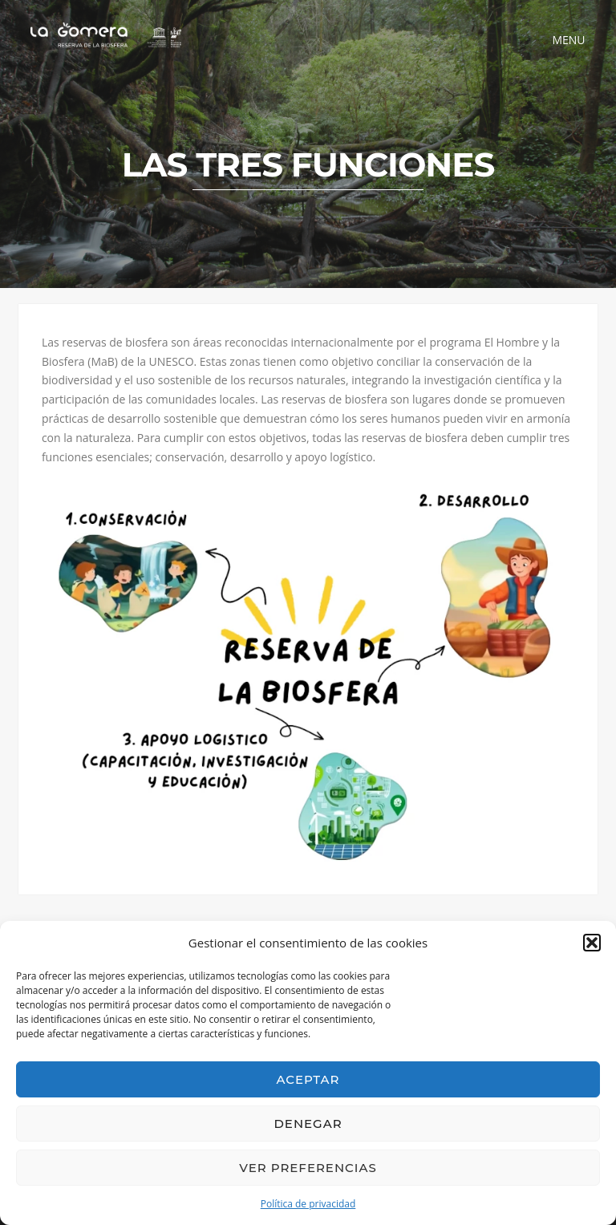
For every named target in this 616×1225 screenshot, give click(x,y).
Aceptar (308, 1079)
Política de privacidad (308, 1204)
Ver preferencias (307, 1167)
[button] (592, 943)
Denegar (308, 1123)
